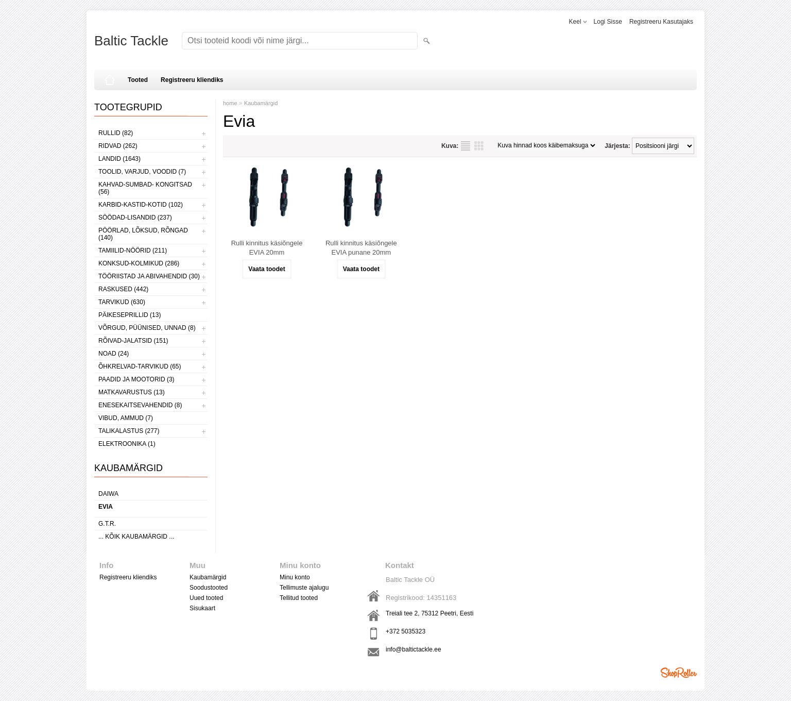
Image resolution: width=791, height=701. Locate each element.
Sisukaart (202, 608)
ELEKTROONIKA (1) (127, 443)
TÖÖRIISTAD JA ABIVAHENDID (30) (149, 276)
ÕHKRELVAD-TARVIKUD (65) (139, 366)
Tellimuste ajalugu (304, 587)
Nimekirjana (465, 146)
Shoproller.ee (679, 672)
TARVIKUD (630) (121, 302)
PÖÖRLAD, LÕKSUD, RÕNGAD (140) (143, 234)
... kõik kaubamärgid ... (136, 536)
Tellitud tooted (299, 598)
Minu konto (295, 577)
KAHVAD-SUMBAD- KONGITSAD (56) (145, 188)
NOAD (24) (113, 353)
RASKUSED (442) (123, 289)
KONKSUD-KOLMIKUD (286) (138, 263)
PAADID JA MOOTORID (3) (136, 379)
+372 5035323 (405, 631)
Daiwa (108, 493)
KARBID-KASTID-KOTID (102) (140, 204)
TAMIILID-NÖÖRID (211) (132, 250)
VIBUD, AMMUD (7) (125, 418)
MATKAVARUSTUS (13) (131, 392)
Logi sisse (608, 21)
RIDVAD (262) (117, 145)
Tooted (138, 80)
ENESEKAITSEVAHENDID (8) (140, 405)
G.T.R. (107, 523)
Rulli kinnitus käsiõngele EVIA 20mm (267, 247)
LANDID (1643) (119, 158)
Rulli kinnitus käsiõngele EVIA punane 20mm (361, 247)
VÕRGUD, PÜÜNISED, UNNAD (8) (147, 327)
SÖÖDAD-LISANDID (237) (135, 217)
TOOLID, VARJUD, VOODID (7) (142, 171)
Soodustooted (209, 587)
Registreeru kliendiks (192, 80)
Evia (105, 506)
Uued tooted (206, 598)
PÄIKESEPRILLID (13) (129, 315)
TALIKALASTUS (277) (129, 431)
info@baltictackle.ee (413, 649)
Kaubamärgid (261, 103)
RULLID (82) (115, 133)
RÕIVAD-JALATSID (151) (133, 340)
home (230, 103)
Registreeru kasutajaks (661, 21)
